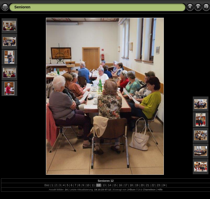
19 (136, 185)
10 (87, 185)
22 (153, 185)
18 (131, 185)
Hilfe (160, 189)
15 (115, 185)
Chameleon (149, 189)
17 (125, 185)
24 (163, 185)
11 (93, 185)
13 (104, 185)
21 (147, 185)
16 (120, 185)
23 (158, 185)
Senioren (22, 7)
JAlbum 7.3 (133, 189)
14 (109, 185)
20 (142, 185)
